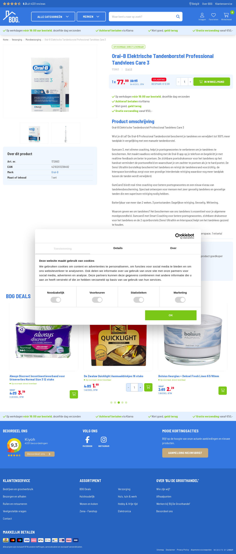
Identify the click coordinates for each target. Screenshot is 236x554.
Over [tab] (173, 248)
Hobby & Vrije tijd (128, 503)
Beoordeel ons (164, 511)
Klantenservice (223, 3)
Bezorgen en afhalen (14, 496)
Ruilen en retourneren (15, 503)
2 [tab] (115, 403)
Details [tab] (118, 248)
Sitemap (160, 549)
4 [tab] (122, 403)
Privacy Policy (183, 549)
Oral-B (54, 172)
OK (171, 315)
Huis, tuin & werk (127, 496)
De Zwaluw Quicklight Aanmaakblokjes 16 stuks (134, 376)
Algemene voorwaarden (201, 549)
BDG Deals (85, 489)
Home (5, 39)
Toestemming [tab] (63, 248)
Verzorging (17, 39)
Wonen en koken (89, 503)
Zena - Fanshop (88, 511)
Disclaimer (170, 549)
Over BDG (207, 3)
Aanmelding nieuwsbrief (185, 452)
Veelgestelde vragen (14, 511)
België (194, 3)
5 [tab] (126, 403)
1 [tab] (111, 403)
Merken (91, 16)
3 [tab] (118, 403)
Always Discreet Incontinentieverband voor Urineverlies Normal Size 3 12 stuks (57, 377)
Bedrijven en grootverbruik (18, 489)
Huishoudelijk (87, 496)
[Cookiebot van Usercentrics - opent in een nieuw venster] (181, 236)
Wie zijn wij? (163, 489)
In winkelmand (211, 81)
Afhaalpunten (163, 496)
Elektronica (124, 511)
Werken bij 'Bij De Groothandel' (173, 503)
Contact (7, 518)
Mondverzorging (33, 39)
